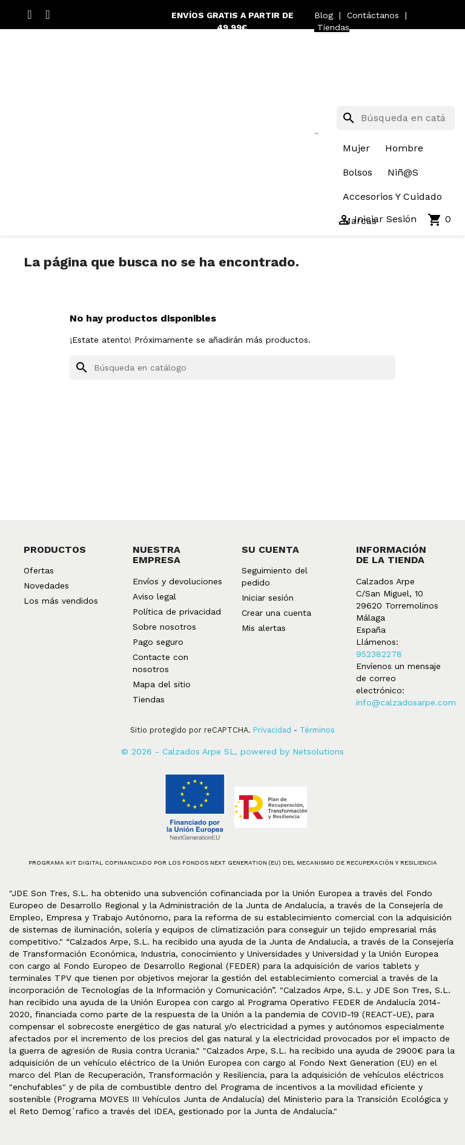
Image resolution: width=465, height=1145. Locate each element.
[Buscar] (396, 118)
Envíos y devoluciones (177, 581)
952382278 (379, 654)
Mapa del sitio (162, 684)
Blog (323, 15)
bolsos (357, 172)
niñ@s (403, 172)
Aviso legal (154, 596)
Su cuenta (270, 549)
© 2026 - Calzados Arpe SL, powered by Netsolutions (232, 751)
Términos (317, 729)
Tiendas (333, 27)
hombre (404, 148)
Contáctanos (373, 15)
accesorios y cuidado (392, 196)
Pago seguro (158, 642)
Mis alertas (264, 628)
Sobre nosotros (164, 627)
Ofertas (39, 570)
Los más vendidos (61, 600)
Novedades (46, 585)
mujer (356, 148)
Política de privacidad (177, 611)
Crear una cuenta (276, 613)
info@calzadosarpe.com (406, 702)
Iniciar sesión (268, 597)
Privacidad (272, 729)
